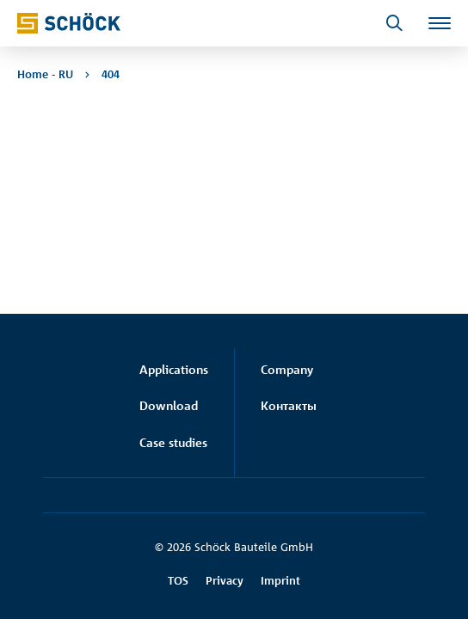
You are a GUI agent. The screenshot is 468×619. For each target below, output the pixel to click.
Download (168, 405)
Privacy (224, 580)
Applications (173, 369)
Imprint (280, 580)
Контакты (289, 405)
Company (287, 369)
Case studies (173, 442)
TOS (178, 580)
